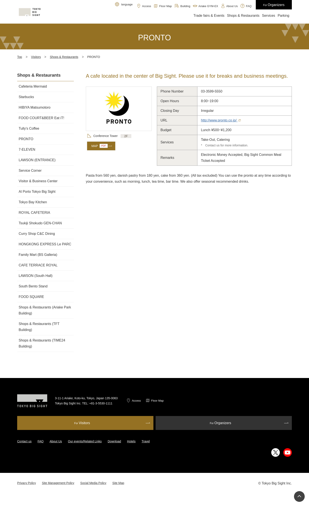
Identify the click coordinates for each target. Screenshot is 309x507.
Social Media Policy (93, 483)
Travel (146, 441)
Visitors (36, 57)
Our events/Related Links (85, 441)
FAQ (41, 441)
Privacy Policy (26, 483)
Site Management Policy (58, 483)
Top (19, 57)
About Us (56, 441)
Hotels (131, 441)
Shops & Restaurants (64, 57)
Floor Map (157, 400)
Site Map (118, 483)
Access (136, 400)
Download (114, 441)
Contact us (24, 441)
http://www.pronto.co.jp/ (221, 120)
